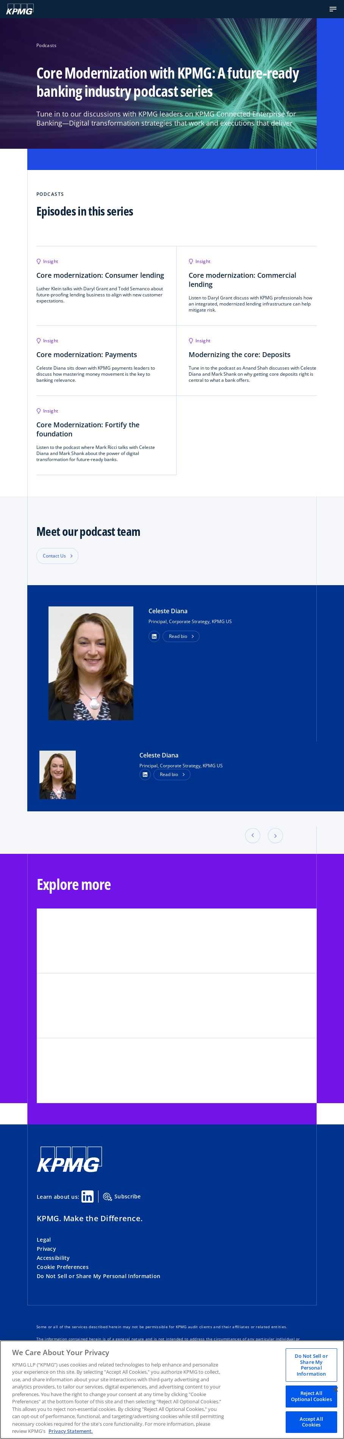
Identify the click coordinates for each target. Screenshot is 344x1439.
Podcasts (46, 45)
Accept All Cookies (311, 1421)
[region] (172, 1389)
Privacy (46, 1248)
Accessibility (53, 1257)
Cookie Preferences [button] (63, 1267)
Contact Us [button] (54, 556)
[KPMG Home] (20, 9)
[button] (333, 9)
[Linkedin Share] (87, 1196)
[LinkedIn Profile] (145, 774)
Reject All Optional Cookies (311, 1396)
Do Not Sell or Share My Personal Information (98, 1276)
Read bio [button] (178, 636)
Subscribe (122, 1197)
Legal (44, 1239)
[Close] (335, 1389)
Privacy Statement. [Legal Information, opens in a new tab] (70, 1431)
